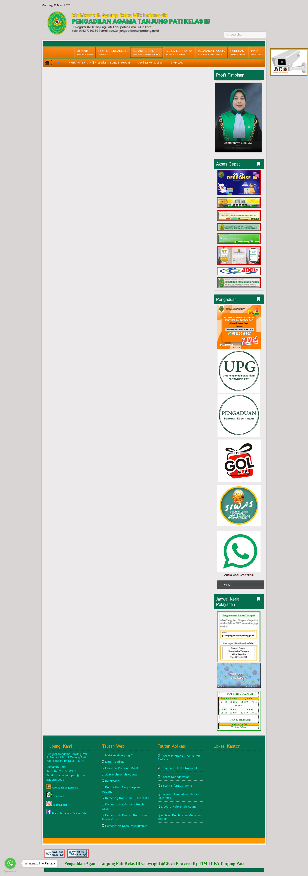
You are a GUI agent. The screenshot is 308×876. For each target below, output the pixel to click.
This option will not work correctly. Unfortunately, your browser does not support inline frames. (128, 120)
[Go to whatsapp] (10, 863)
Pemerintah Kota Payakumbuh (126, 826)
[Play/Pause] (221, 584)
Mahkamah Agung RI (119, 755)
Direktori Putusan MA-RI (122, 768)
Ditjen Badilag (114, 762)
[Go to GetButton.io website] (10, 871)
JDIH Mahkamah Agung (121, 774)
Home (58, 63)
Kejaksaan (112, 781)
